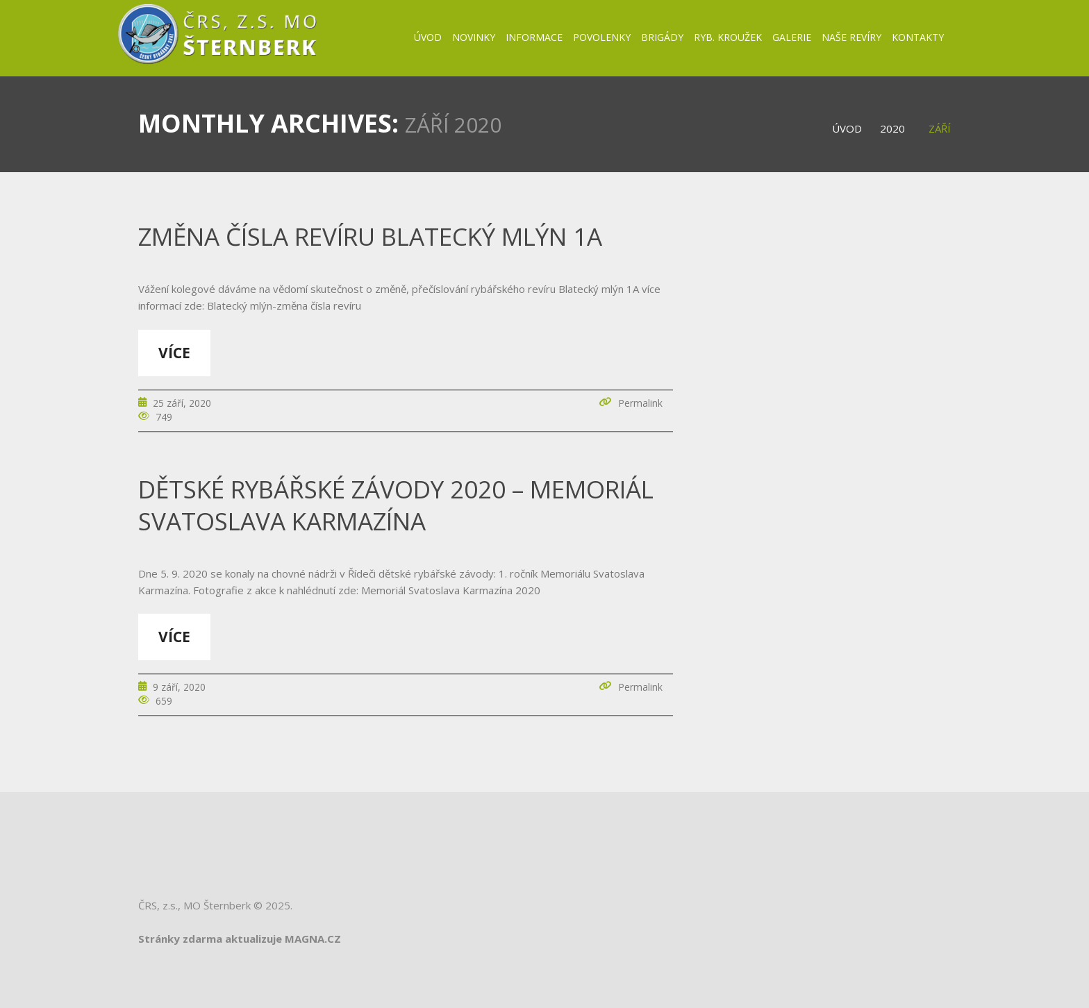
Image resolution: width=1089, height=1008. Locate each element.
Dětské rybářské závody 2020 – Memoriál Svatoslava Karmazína (396, 505)
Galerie (791, 37)
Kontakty (918, 37)
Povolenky (602, 37)
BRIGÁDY (662, 37)
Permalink (640, 403)
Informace (534, 37)
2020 (892, 128)
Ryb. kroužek (728, 37)
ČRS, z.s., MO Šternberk (194, 905)
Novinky (473, 37)
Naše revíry (851, 37)
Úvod (428, 37)
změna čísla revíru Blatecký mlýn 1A (370, 237)
